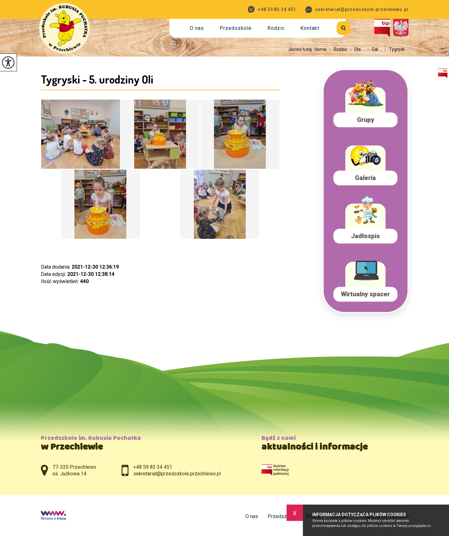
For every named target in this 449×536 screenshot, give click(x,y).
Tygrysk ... (395, 49)
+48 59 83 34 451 (272, 9)
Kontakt (309, 28)
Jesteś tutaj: (301, 49)
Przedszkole (236, 28)
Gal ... (373, 49)
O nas (197, 28)
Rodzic (276, 28)
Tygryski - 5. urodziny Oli (97, 79)
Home (320, 49)
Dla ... (355, 49)
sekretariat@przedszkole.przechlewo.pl (356, 9)
